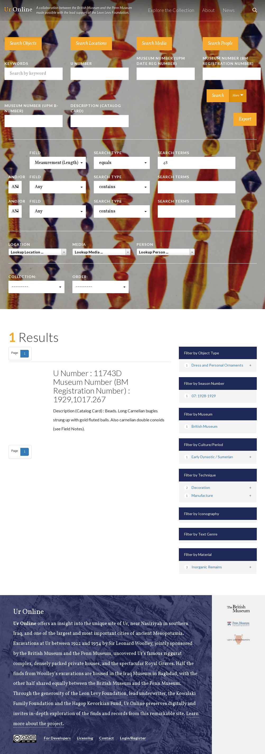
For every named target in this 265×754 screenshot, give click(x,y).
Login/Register (133, 738)
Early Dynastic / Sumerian (208, 456)
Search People (220, 43)
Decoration (197, 487)
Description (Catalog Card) (96, 108)
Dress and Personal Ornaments (213, 365)
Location (19, 244)
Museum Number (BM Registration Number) (228, 61)
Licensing (85, 738)
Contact (106, 738)
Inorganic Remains (203, 567)
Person (145, 244)
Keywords (16, 63)
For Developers (57, 738)
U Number (81, 63)
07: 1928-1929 (200, 396)
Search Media (154, 43)
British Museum (200, 426)
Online (70, 10)
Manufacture (198, 495)
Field (35, 152)
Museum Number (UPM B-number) (31, 108)
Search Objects (23, 43)
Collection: (22, 276)
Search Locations (91, 43)
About (208, 10)
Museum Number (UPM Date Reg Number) (161, 61)
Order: (80, 276)
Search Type (108, 152)
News (229, 10)
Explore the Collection (171, 10)
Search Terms (173, 152)
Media (79, 244)
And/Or (15, 177)
